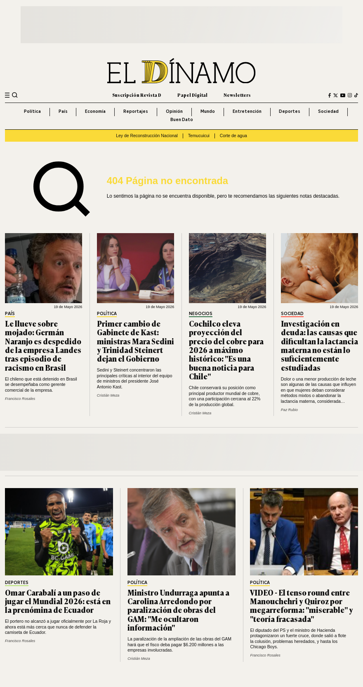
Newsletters (237, 95)
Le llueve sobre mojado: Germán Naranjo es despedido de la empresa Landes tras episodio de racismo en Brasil (43, 345)
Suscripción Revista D (136, 95)
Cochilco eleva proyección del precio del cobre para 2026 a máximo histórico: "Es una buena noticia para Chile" (226, 349)
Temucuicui (199, 135)
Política (32, 111)
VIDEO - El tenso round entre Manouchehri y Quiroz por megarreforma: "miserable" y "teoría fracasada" (301, 605)
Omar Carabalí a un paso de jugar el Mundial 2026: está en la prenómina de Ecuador (58, 601)
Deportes (289, 111)
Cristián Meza (108, 395)
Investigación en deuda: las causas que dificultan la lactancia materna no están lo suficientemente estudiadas (319, 345)
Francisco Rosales (20, 399)
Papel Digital (192, 95)
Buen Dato (181, 119)
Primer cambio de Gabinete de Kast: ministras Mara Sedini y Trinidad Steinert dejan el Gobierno (135, 341)
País (63, 111)
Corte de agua (233, 135)
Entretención (247, 111)
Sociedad (328, 111)
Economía (95, 111)
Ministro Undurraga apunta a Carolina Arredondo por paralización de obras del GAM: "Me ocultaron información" (178, 610)
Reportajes (135, 111)
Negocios (200, 313)
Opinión (174, 111)
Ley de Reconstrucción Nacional (147, 135)
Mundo (207, 111)
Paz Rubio (289, 410)
